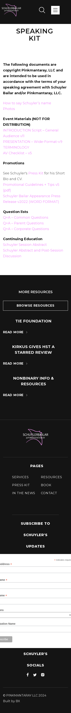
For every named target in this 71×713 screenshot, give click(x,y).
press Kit (21, 485)
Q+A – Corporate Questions (26, 229)
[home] (11, 10)
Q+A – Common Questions (25, 217)
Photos (9, 109)
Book (46, 485)
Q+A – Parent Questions (23, 223)
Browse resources (36, 305)
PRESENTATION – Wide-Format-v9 (32, 142)
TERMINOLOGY (16, 147)
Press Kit (35, 173)
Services (20, 477)
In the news (23, 493)
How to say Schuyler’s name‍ (27, 103)
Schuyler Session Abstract (25, 245)
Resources (51, 477)
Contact (49, 493)
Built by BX (11, 701)
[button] (55, 10)
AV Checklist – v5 (17, 153)
